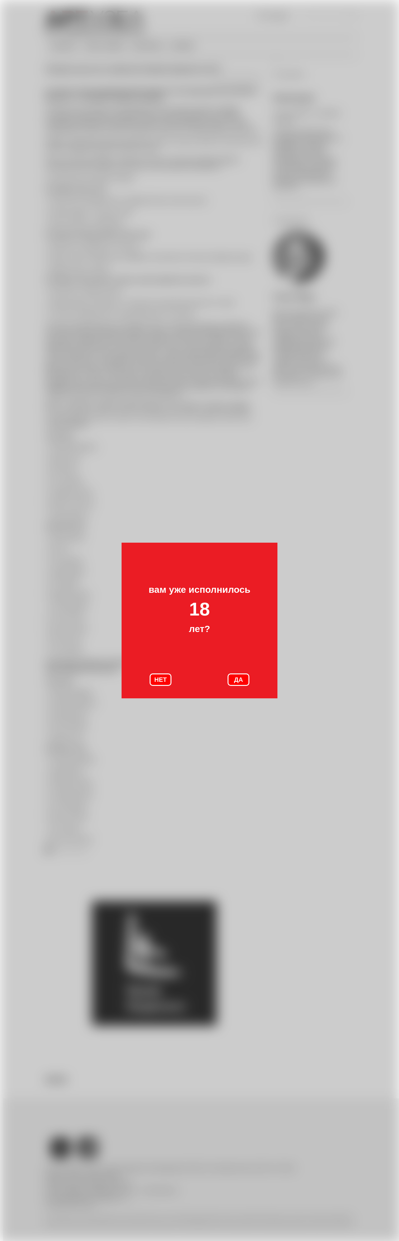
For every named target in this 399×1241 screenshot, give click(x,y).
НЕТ (160, 679)
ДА (238, 679)
